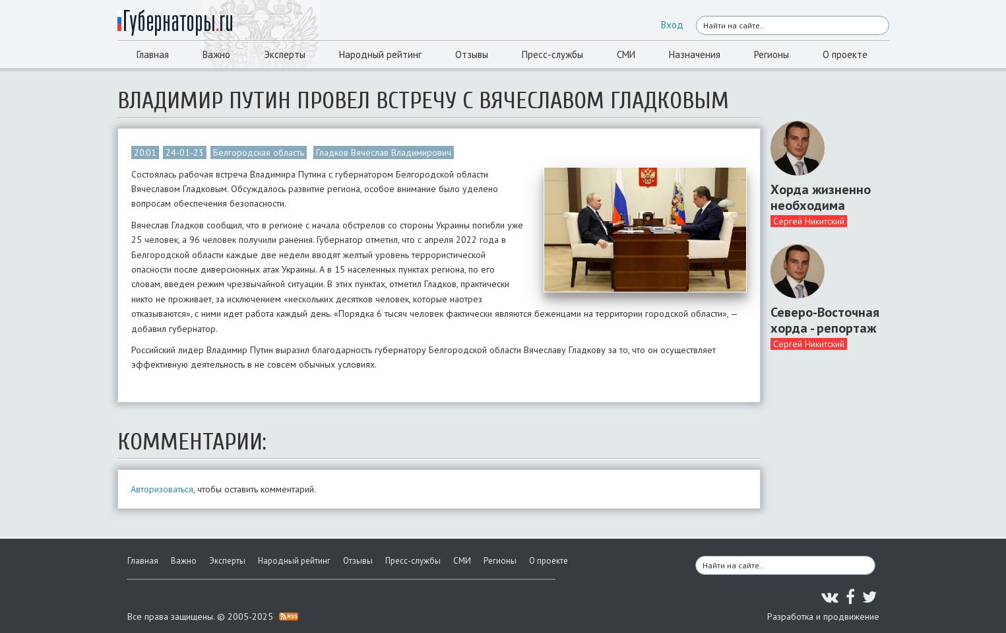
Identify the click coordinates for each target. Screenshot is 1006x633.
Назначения (694, 54)
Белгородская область (258, 152)
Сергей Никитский (808, 221)
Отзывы (471, 54)
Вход (672, 24)
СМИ (626, 54)
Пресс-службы (552, 54)
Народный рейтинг (380, 54)
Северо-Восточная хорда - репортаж (824, 320)
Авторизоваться (162, 489)
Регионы (771, 54)
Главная (153, 54)
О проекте (845, 54)
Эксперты (284, 54)
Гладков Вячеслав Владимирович (383, 152)
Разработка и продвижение (823, 616)
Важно (216, 54)
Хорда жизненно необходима (820, 197)
